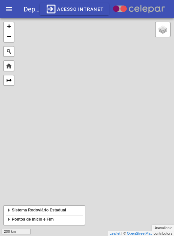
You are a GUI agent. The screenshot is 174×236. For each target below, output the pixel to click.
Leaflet (115, 233)
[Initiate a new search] (9, 51)
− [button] (9, 37)
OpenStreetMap (140, 233)
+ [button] (9, 27)
